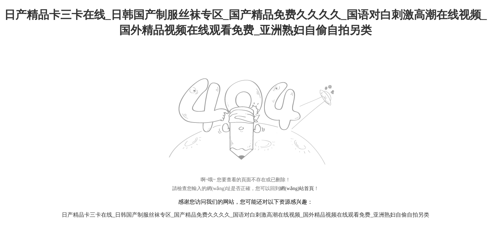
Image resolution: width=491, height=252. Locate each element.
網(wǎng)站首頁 (297, 188)
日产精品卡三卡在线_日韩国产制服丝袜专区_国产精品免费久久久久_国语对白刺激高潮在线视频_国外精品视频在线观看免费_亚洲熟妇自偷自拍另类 (245, 215)
